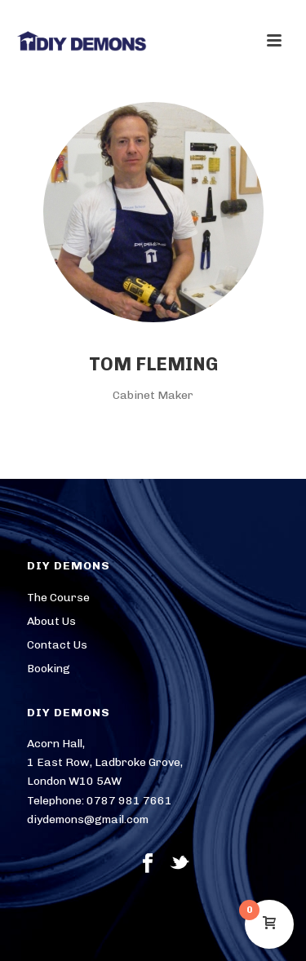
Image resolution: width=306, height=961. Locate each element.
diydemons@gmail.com (88, 819)
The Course (58, 597)
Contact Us (57, 645)
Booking (48, 668)
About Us (51, 621)
